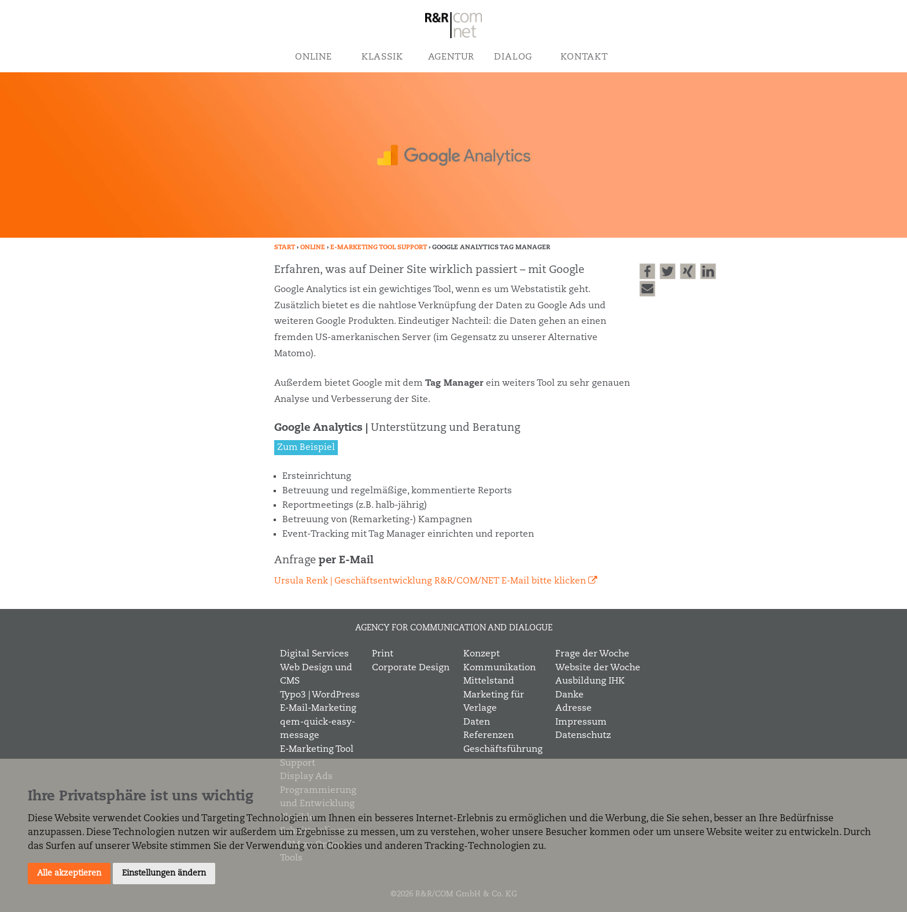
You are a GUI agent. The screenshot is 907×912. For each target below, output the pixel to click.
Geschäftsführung (503, 749)
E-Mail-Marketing (318, 708)
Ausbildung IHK (590, 681)
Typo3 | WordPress (320, 695)
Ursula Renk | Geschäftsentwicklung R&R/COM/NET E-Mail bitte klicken (430, 581)
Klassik (382, 57)
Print (382, 654)
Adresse (573, 708)
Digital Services (314, 654)
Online (313, 57)
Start (284, 248)
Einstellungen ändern (164, 873)
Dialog (513, 57)
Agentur (451, 57)
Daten (476, 722)
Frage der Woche (592, 654)
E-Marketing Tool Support (378, 248)
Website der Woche (597, 668)
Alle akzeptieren (69, 873)
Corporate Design (410, 668)
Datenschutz (583, 735)
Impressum (581, 722)
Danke (569, 695)
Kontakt (584, 57)
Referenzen (488, 735)
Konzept (481, 654)
